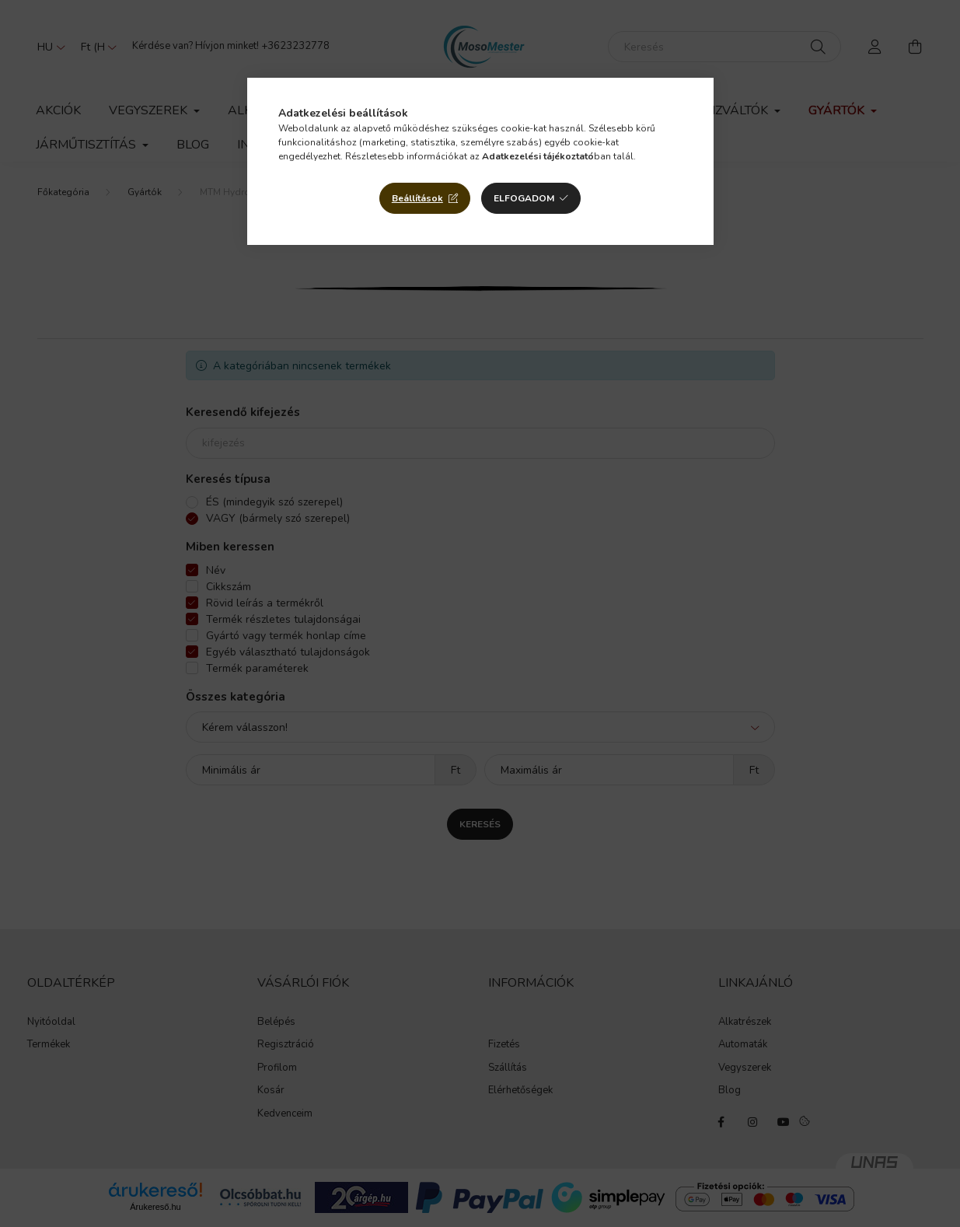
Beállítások (417, 198)
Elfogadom (524, 198)
